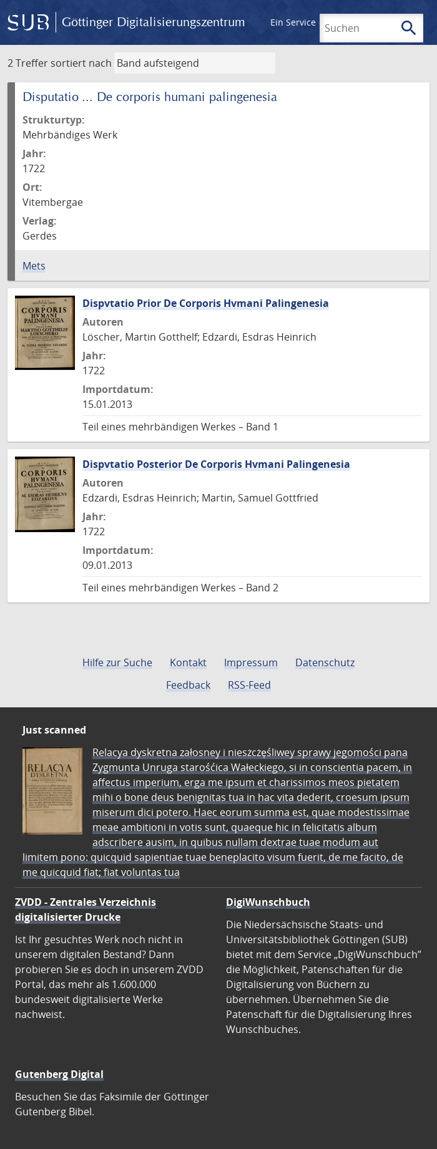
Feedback (188, 685)
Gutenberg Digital (59, 1074)
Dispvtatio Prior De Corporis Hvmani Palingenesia (205, 303)
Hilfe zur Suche (117, 662)
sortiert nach (81, 63)
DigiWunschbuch (268, 902)
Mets (34, 266)
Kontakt (188, 662)
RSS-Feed (249, 685)
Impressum (251, 662)
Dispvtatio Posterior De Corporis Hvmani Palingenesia (216, 464)
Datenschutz (325, 662)
